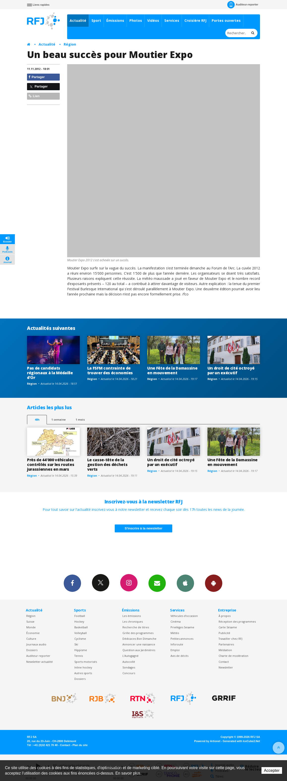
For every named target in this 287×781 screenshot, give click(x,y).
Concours (128, 673)
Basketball (81, 627)
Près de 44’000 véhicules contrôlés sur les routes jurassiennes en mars (50, 464)
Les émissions (131, 615)
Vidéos (153, 20)
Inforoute (177, 644)
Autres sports (83, 673)
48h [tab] (37, 419)
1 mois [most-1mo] (80, 419)
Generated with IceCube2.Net (241, 741)
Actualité (78, 20)
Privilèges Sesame (182, 627)
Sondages (128, 667)
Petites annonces (182, 638)
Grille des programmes (137, 633)
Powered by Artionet (207, 741)
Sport (96, 20)
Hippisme (80, 650)
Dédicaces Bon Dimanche (139, 638)
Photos (135, 20)
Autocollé (128, 661)
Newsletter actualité (39, 661)
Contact (224, 661)
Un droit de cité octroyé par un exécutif (231, 370)
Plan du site (79, 745)
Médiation (225, 650)
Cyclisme (80, 638)
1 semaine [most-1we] (58, 419)
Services (171, 20)
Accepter (272, 770)
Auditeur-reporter (242, 4)
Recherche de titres (135, 627)
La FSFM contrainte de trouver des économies (110, 370)
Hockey (79, 621)
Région (70, 44)
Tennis (78, 655)
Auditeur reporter (38, 655)
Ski (76, 644)
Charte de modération (233, 655)
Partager (37, 77)
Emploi (175, 650)
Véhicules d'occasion (184, 615)
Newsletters (157, 583)
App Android (213, 583)
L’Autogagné (130, 655)
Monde (31, 627)
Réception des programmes (237, 621)
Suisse (30, 621)
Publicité (224, 633)
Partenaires (226, 644)
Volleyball (80, 633)
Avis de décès (179, 655)
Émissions (115, 20)
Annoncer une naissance (138, 644)
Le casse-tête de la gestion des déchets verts (107, 464)
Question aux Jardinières (138, 650)
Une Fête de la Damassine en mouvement (172, 370)
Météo (175, 633)
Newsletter (226, 667)
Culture (31, 638)
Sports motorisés (85, 661)
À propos (224, 615)
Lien (34, 96)
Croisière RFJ (195, 20)
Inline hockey (83, 667)
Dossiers (31, 650)
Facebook (72, 583)
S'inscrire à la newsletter (143, 528)
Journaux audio (36, 644)
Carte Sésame (228, 627)
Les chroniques (132, 621)
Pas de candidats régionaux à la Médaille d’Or (50, 372)
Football (79, 615)
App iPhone (185, 583)
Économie (33, 633)
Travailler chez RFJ (230, 638)
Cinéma (176, 621)
